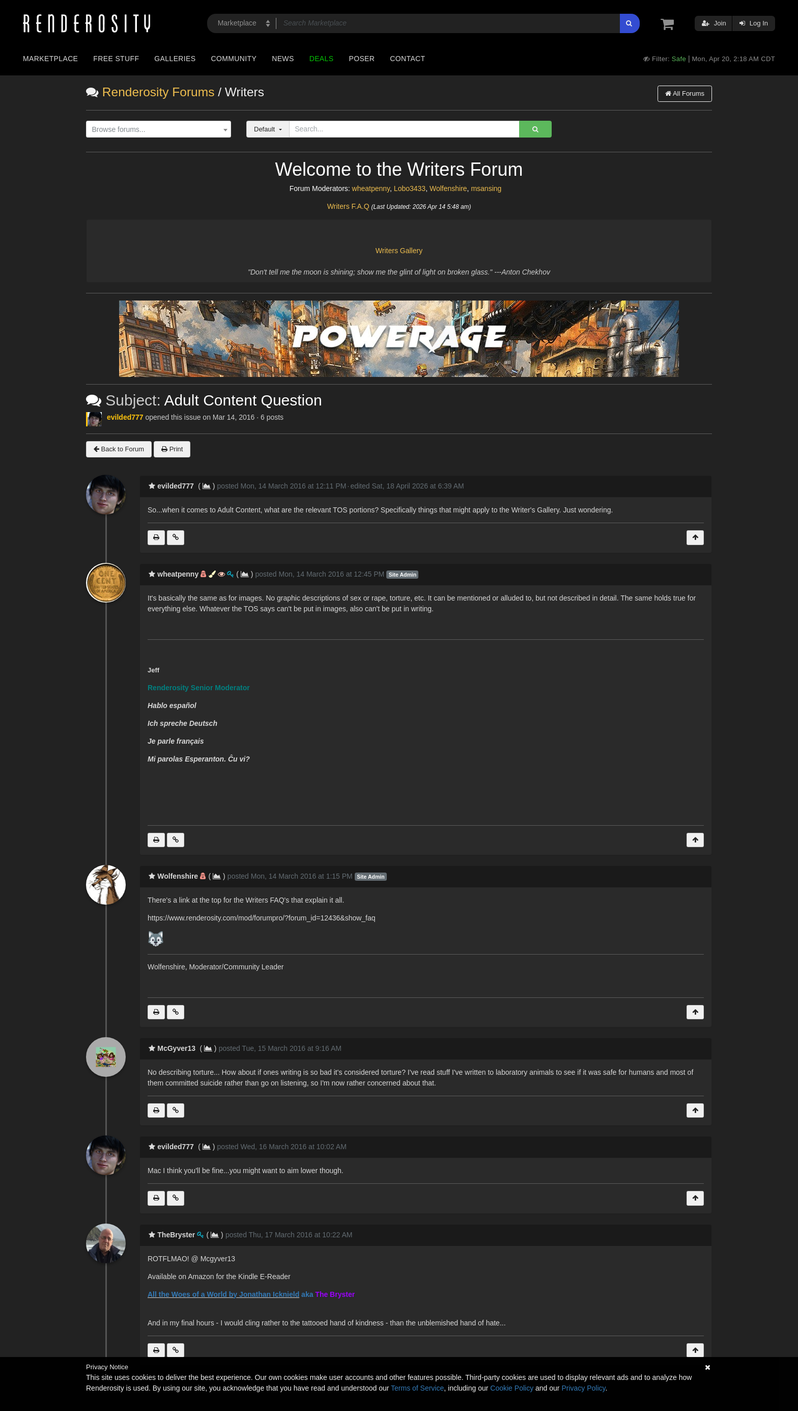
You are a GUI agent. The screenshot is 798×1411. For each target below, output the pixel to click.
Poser (362, 59)
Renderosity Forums (158, 92)
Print (172, 449)
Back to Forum (119, 449)
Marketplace (50, 59)
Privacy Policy (583, 1388)
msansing (486, 188)
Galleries (174, 59)
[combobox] (158, 129)
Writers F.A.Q (348, 206)
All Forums (684, 93)
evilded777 (125, 417)
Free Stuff (116, 59)
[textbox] (156, 129)
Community (234, 59)
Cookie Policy (511, 1388)
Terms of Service (417, 1388)
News (283, 59)
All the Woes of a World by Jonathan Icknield (223, 1294)
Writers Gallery (399, 251)
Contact (407, 59)
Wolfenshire (448, 188)
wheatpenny (371, 188)
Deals (321, 59)
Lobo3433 (409, 188)
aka (307, 1294)
